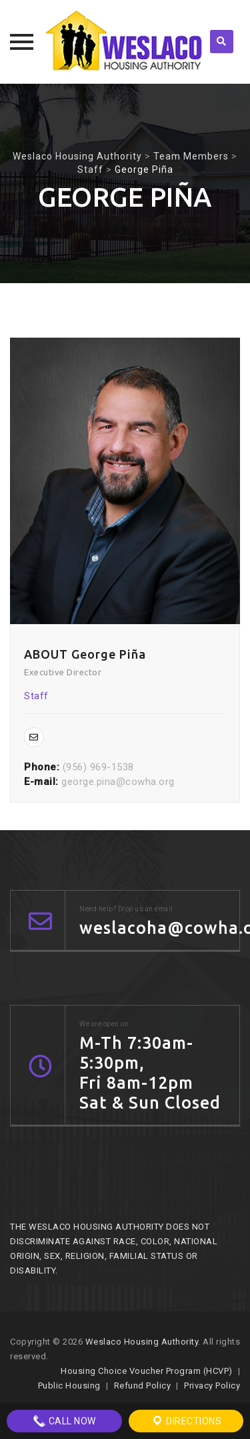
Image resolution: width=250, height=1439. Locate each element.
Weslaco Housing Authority (142, 1342)
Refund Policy (142, 1385)
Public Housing (69, 1385)
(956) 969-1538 (98, 767)
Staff (36, 696)
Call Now (64, 1421)
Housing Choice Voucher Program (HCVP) (147, 1371)
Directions (186, 1421)
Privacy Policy (212, 1385)
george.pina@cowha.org (118, 782)
